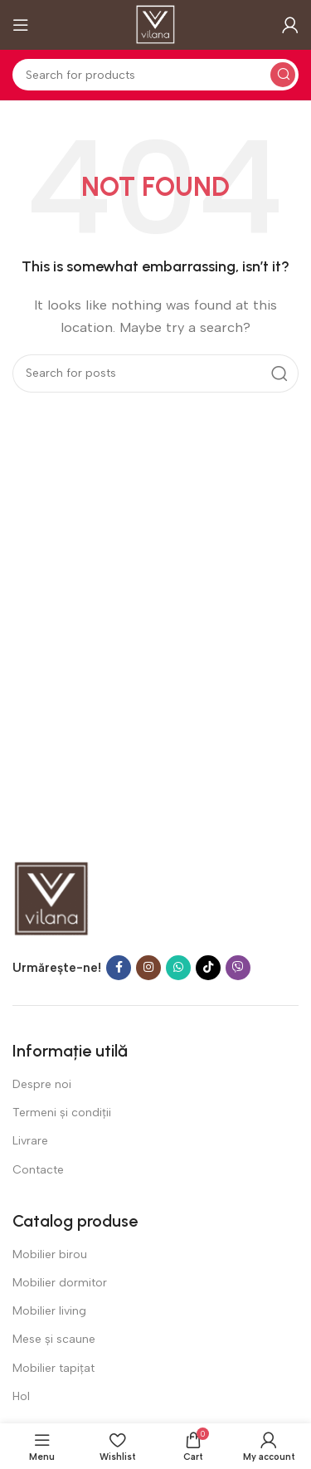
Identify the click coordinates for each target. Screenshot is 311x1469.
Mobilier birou (49, 1254)
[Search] (155, 74)
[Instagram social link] (148, 967)
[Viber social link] (238, 967)
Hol (21, 1396)
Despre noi (41, 1084)
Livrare (30, 1141)
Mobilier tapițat (53, 1368)
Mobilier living (49, 1311)
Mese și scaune (53, 1339)
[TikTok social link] (208, 967)
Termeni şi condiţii (61, 1112)
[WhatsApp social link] (178, 967)
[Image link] (51, 898)
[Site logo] (155, 24)
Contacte (38, 1170)
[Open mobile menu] (20, 24)
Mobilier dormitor (59, 1283)
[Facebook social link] (118, 967)
